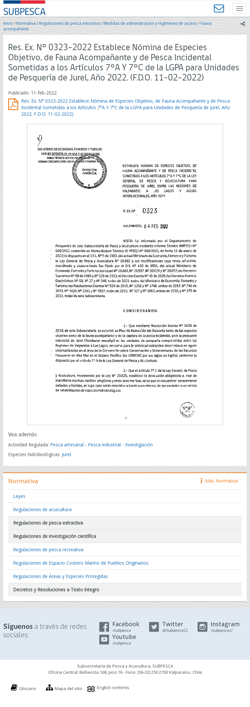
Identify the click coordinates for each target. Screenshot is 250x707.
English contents (113, 687)
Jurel (66, 454)
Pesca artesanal (67, 444)
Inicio (8, 23)
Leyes (19, 496)
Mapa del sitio (68, 688)
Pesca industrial (104, 444)
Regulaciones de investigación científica (54, 536)
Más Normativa (219, 481)
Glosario (27, 688)
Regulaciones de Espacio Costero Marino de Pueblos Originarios (80, 563)
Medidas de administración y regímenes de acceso (150, 23)
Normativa (26, 23)
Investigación (139, 444)
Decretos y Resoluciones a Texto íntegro (56, 589)
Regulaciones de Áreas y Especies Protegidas (60, 576)
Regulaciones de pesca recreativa (48, 549)
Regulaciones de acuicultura (42, 509)
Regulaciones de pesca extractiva (69, 23)
